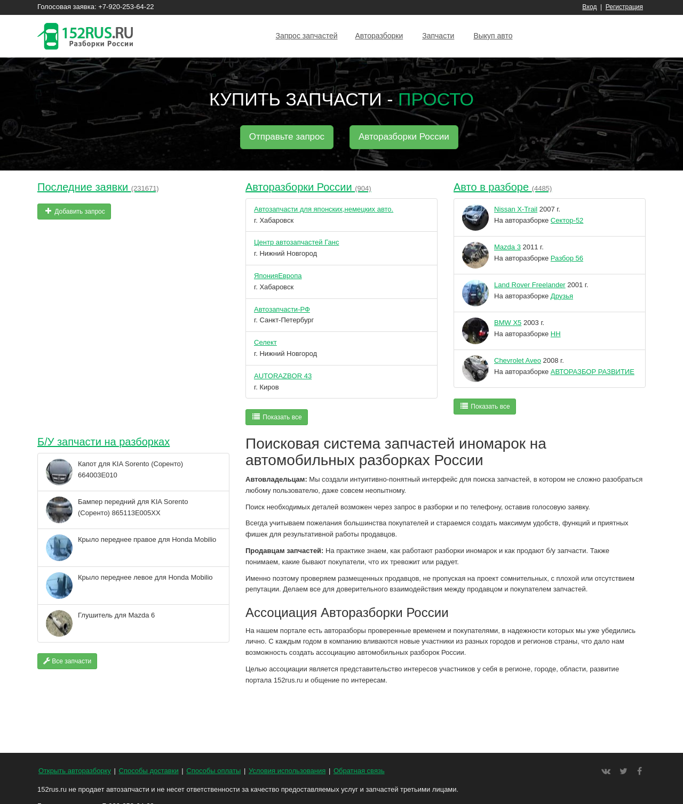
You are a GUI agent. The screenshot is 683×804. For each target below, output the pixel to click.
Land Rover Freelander (530, 285)
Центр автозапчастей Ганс (296, 242)
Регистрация (624, 7)
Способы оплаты (213, 771)
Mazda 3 (507, 247)
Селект (265, 342)
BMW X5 (507, 323)
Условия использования (287, 771)
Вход (589, 7)
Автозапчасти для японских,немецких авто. (323, 209)
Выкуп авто (492, 35)
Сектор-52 (567, 220)
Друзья (562, 296)
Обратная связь (359, 771)
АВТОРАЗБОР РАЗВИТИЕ (592, 372)
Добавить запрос (74, 211)
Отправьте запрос (286, 137)
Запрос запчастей (306, 35)
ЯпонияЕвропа (277, 276)
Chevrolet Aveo (517, 360)
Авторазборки (379, 35)
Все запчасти (67, 661)
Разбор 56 (567, 258)
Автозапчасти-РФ (282, 309)
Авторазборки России (404, 137)
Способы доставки (149, 771)
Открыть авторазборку (74, 771)
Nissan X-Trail (515, 209)
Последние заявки (98, 187)
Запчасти (438, 35)
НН (556, 334)
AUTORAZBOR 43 (283, 376)
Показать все (276, 417)
